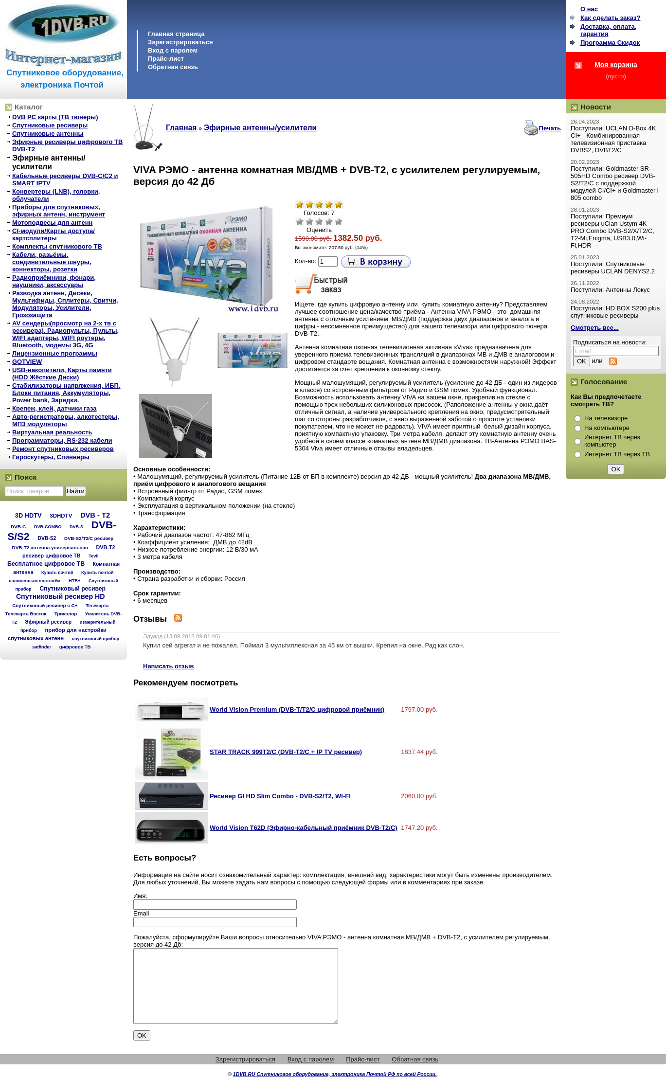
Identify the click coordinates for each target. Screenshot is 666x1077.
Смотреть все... (595, 327)
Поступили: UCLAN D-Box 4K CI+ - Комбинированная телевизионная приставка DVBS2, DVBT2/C (613, 139)
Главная (181, 128)
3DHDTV (61, 516)
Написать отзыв (168, 666)
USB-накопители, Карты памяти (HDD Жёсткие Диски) (62, 373)
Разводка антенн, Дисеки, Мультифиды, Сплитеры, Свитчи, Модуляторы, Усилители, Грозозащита (65, 304)
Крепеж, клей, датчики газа (54, 408)
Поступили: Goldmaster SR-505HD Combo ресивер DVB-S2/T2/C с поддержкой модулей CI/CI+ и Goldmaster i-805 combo (616, 183)
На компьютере (607, 427)
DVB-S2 (46, 538)
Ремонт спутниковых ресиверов (63, 448)
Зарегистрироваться (180, 42)
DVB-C (18, 526)
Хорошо (329, 221)
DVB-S (76, 526)
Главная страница (176, 33)
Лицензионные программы (54, 353)
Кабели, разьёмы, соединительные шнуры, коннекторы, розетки (51, 262)
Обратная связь (173, 67)
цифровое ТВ (75, 646)
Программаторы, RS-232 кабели (62, 440)
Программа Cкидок (610, 42)
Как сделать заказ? (610, 17)
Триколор (65, 613)
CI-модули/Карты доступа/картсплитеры (53, 234)
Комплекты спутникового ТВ (57, 246)
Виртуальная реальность (52, 432)
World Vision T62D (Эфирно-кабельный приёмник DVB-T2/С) (303, 827)
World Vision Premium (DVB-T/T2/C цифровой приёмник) (297, 709)
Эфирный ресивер (48, 622)
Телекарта (97, 605)
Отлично (338, 221)
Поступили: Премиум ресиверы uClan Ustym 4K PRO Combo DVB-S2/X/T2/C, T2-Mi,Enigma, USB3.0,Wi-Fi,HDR (612, 231)
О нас (589, 9)
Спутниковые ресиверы (50, 125)
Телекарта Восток (25, 613)
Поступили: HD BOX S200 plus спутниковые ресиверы (615, 312)
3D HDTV (28, 515)
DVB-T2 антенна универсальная (50, 547)
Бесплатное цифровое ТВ (46, 563)
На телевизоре (606, 418)
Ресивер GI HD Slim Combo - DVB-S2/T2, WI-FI (280, 796)
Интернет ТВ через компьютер (612, 440)
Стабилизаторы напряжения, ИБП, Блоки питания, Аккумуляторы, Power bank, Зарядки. (66, 393)
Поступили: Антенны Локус (610, 289)
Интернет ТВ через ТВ (617, 454)
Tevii (93, 556)
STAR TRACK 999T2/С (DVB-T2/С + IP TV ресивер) (286, 751)
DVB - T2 (95, 515)
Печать (550, 128)
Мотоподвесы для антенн (52, 222)
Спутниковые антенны (48, 133)
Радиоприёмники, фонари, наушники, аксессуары (54, 281)
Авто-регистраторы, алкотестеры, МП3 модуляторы (65, 420)
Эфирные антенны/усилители (48, 162)
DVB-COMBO (48, 526)
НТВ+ (74, 580)
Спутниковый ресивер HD (60, 596)
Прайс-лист (166, 58)
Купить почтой (57, 572)
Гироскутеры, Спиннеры (51, 457)
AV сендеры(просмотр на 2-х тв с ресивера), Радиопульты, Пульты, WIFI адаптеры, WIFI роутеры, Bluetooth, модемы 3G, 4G (65, 334)
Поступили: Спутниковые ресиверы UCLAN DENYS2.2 (613, 267)
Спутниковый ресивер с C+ (44, 605)
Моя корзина (615, 65)
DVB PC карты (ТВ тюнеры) (55, 117)
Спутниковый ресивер (72, 588)
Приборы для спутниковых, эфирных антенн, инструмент (58, 210)
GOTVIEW (27, 361)
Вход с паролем (173, 50)
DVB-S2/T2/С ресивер (88, 538)
